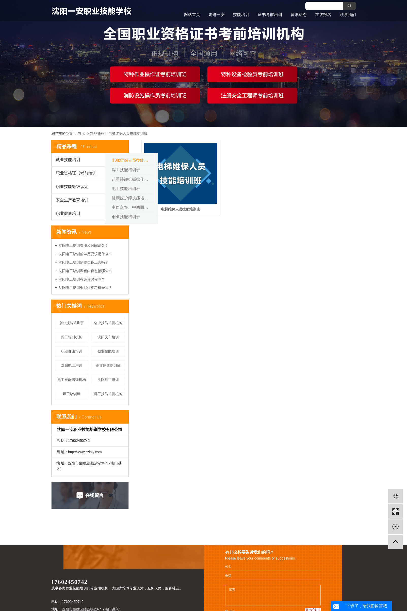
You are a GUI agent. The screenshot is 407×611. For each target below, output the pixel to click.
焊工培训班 (71, 394)
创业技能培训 (108, 351)
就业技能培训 (68, 160)
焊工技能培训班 (126, 170)
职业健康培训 (68, 213)
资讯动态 (298, 14)
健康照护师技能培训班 (132, 198)
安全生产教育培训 (72, 200)
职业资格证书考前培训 (76, 173)
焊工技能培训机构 (108, 394)
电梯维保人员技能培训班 (128, 133)
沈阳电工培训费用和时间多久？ (83, 245)
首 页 (82, 133)
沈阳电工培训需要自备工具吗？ (83, 262)
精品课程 (97, 133)
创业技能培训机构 (108, 323)
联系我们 (348, 14)
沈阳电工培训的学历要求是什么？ (85, 254)
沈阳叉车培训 (108, 337)
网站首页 (192, 14)
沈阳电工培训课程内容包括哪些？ (85, 271)
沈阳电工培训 (71, 365)
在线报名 (323, 14)
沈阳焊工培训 (108, 380)
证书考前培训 (270, 14)
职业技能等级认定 (72, 186)
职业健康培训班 (108, 365)
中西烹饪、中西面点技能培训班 (132, 207)
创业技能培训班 (126, 217)
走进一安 (216, 14)
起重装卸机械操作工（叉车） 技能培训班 (132, 179)
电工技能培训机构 (71, 380)
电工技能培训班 (126, 188)
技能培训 (241, 14)
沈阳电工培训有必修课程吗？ (82, 279)
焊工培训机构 (71, 337)
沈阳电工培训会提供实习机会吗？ (85, 288)
